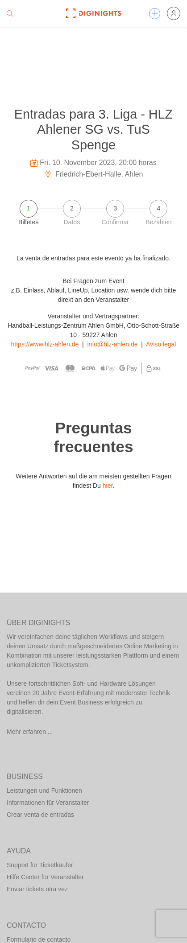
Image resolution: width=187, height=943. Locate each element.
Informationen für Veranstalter (48, 802)
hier (108, 485)
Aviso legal (161, 344)
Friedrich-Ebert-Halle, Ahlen (93, 174)
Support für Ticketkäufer (40, 865)
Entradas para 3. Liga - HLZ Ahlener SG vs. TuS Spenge (93, 129)
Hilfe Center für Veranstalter (45, 877)
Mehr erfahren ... (30, 731)
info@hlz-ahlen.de (112, 344)
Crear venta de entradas (40, 814)
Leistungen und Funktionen (44, 790)
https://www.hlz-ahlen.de (45, 344)
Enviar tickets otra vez (37, 889)
